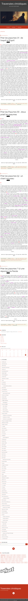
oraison (2, 558)
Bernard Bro (4, 384)
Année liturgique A (5, 374)
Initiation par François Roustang (8, 533)
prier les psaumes (13, 104)
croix (17, 558)
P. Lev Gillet (4, 485)
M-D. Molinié (4, 466)
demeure (19, 259)
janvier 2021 (2, 341)
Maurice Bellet (4, 476)
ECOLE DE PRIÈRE (5, 404)
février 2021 (2, 340)
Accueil (8, 27)
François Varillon (4, 413)
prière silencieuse (23, 259)
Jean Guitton (4, 448)
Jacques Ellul (4, 441)
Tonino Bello (4, 529)
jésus (10, 560)
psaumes (18, 324)
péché (17, 560)
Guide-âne (3, 431)
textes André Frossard (6, 393)
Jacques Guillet (4, 442)
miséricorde (24, 556)
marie (6, 560)
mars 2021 (2, 339)
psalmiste (5, 259)
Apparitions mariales (5, 378)
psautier (8, 259)
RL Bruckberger (4, 511)
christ (22, 562)
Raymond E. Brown (5, 509)
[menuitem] (8, 27)
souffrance (18, 556)
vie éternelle (21, 558)
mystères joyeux (5, 520)
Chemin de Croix (4, 391)
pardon (26, 562)
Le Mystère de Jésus (6, 498)
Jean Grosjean (4, 446)
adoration (8, 562)
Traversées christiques (14, 3)
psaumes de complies (6, 507)
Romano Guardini (5, 411)
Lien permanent (4, 103)
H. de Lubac (4, 433)
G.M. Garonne (4, 428)
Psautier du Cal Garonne (6, 505)
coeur (11, 259)
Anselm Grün (4, 376)
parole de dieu (22, 258)
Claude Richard (4, 398)
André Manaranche (5, 371)
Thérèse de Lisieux (5, 527)
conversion (23, 555)
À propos (19, 27)
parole (18, 258)
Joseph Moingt (4, 461)
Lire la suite (20, 331)
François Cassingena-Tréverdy (6, 420)
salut (2, 556)
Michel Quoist (4, 481)
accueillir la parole (23, 167)
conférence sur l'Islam (6, 417)
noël (13, 558)
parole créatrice (8, 260)
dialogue (13, 259)
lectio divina (3, 562)
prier (11, 555)
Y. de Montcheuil (4, 538)
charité (13, 560)
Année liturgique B (6, 437)
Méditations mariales (5, 477)
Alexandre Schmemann (5, 367)
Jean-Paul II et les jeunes (6, 459)
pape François (4, 490)
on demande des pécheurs (7, 385)
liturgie (25, 258)
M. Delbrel (3, 472)
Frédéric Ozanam (5, 424)
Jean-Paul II (3, 457)
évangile (6, 558)
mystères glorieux (5, 518)
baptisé (12, 260)
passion (8, 555)
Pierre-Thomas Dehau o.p (6, 501)
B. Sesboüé (4, 382)
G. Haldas (3, 426)
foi (4, 556)
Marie (3, 474)
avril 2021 (2, 337)
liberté (14, 556)
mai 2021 (1, 336)
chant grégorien (4, 389)
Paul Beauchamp (4, 492)
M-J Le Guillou (4, 468)
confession (18, 562)
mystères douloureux (6, 516)
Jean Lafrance (4, 450)
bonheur (20, 560)
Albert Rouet (4, 365)
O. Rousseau (4, 483)
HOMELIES (3, 435)
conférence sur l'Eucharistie (7, 415)
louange (16, 259)
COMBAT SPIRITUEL (5, 400)
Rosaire (3, 514)
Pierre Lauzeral (5, 409)
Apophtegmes (5, 402)
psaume (18, 103)
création (10, 558)
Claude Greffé (4, 396)
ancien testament (20, 166)
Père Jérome (4, 494)
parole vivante (3, 260)
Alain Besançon (4, 363)
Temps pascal (4, 525)
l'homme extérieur (17, 167)
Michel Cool (4, 479)
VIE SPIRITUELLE (4, 531)
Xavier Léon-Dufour (5, 536)
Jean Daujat (4, 444)
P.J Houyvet (3, 488)
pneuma (21, 103)
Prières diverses (4, 503)
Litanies (3, 463)
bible (14, 555)
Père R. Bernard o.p (5, 496)
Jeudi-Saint (4, 523)
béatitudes (13, 562)
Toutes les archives (3, 343)
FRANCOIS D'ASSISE (5, 422)
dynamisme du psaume (6, 104)
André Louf (3, 369)
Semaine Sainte (4, 522)
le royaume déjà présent (10, 167)
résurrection (3, 555)
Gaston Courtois (4, 430)
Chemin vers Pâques (5, 395)
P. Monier (3, 487)
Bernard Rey (4, 387)
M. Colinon (3, 470)
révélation (2, 560)
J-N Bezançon (4, 439)
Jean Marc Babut (4, 452)
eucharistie (18, 555)
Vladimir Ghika (4, 534)
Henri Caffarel (5, 406)
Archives (13, 27)
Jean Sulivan (4, 455)
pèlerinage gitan (9, 556)
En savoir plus (15, 600)
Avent (3, 380)
